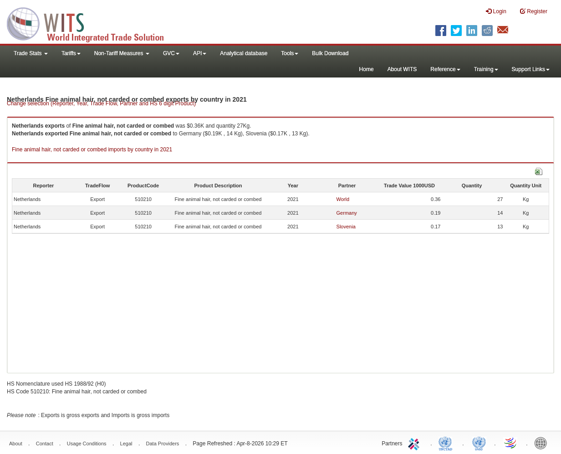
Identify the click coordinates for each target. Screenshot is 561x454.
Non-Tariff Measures (121, 53)
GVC (171, 53)
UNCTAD (447, 442)
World (343, 199)
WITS (91, 23)
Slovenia (346, 226)
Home (366, 69)
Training (486, 69)
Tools (289, 53)
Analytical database (243, 53)
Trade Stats (31, 53)
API (199, 53)
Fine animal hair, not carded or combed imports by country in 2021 (92, 149)
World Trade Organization (511, 442)
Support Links (531, 69)
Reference (445, 69)
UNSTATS (479, 442)
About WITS (402, 69)
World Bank (543, 442)
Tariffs (71, 53)
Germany (347, 213)
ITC (415, 442)
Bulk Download (330, 53)
